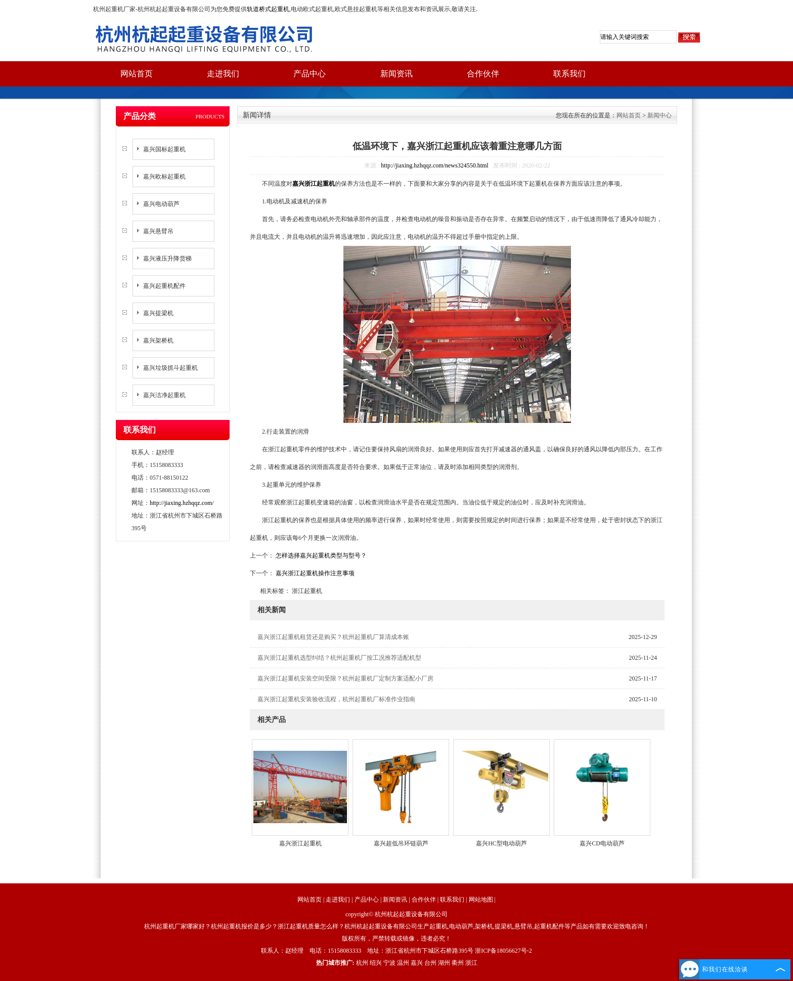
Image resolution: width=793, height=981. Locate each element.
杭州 (362, 962)
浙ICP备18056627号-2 (503, 950)
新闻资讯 (396, 73)
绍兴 (376, 962)
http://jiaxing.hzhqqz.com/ (182, 502)
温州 (403, 962)
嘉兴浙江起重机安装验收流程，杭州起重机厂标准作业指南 (336, 699)
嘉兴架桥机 (158, 340)
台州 (430, 962)
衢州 (458, 962)
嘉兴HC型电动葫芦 (501, 843)
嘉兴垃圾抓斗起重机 (170, 367)
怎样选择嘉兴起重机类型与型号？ (320, 555)
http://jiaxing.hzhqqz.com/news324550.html (434, 165)
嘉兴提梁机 (158, 313)
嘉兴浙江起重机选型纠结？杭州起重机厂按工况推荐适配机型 (339, 657)
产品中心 (309, 73)
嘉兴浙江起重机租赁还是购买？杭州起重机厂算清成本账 (333, 637)
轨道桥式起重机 (268, 9)
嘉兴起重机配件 (164, 285)
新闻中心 (659, 115)
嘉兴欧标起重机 (164, 176)
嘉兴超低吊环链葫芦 (401, 843)
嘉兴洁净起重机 (164, 395)
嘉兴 (417, 962)
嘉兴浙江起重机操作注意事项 (314, 573)
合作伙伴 (483, 73)
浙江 (471, 962)
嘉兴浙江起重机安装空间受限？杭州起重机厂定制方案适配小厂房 (345, 678)
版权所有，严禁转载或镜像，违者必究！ (396, 938)
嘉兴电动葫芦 (161, 203)
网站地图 (481, 899)
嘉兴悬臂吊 (158, 231)
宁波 (389, 962)
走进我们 (223, 73)
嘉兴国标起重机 (164, 149)
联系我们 (569, 73)
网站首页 (136, 73)
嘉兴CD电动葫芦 (602, 843)
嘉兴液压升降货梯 (167, 258)
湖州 (444, 962)
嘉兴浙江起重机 (300, 843)
